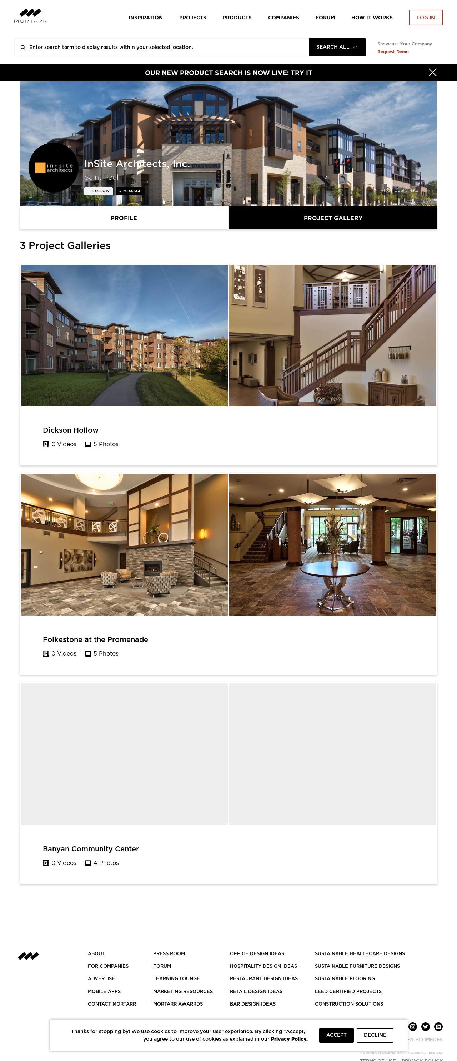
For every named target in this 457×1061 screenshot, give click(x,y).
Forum (325, 17)
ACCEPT (336, 1035)
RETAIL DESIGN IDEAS (256, 992)
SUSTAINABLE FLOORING (345, 979)
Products (237, 17)
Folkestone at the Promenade (95, 639)
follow (100, 191)
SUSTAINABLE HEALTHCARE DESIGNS (360, 954)
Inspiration (146, 17)
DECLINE (375, 1035)
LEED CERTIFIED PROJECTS (348, 992)
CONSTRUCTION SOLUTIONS (349, 1004)
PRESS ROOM (169, 954)
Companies (283, 17)
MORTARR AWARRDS (178, 1004)
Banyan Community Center (91, 849)
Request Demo (393, 51)
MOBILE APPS (104, 992)
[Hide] (433, 72)
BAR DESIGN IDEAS (253, 1004)
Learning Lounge (176, 979)
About (96, 954)
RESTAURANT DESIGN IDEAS (264, 979)
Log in (426, 17)
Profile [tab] (124, 218)
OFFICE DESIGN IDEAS (257, 954)
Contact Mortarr (112, 1004)
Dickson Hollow (71, 430)
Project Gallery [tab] (333, 218)
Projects (192, 17)
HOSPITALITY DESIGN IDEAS (263, 966)
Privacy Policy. (289, 1038)
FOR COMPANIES (108, 966)
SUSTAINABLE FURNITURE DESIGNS (357, 966)
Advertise (101, 979)
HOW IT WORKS (372, 17)
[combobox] (337, 47)
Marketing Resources (183, 992)
